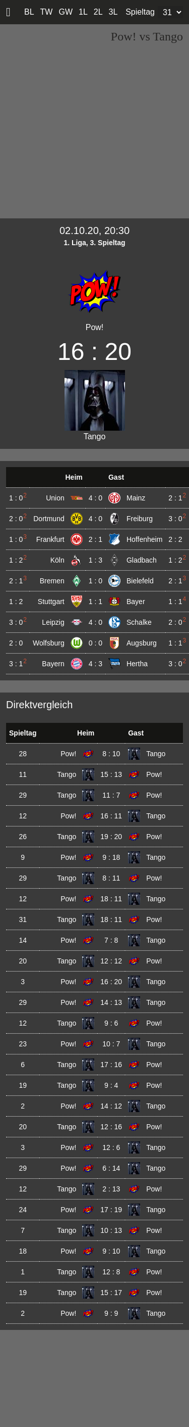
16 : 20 (111, 982)
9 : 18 (111, 857)
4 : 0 (95, 498)
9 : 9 (111, 1313)
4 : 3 (95, 664)
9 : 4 (111, 1085)
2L (98, 12)
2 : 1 (95, 539)
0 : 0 (95, 643)
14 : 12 (111, 1106)
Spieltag (140, 12)
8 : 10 (111, 754)
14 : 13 (111, 1002)
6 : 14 (111, 1168)
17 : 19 (111, 1210)
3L (113, 12)
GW (65, 12)
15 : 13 (111, 774)
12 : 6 (111, 1147)
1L (83, 12)
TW (46, 12)
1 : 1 (95, 601)
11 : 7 (111, 795)
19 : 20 (111, 837)
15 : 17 (111, 1292)
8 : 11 (111, 878)
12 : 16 (111, 1127)
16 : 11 (111, 816)
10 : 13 (111, 1230)
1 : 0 (95, 581)
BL (29, 12)
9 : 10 (111, 1251)
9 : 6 (111, 1023)
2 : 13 (111, 1189)
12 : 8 (111, 1272)
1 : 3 (95, 560)
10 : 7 (111, 1044)
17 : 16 (111, 1065)
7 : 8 (111, 940)
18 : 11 (111, 899)
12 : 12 (111, 961)
